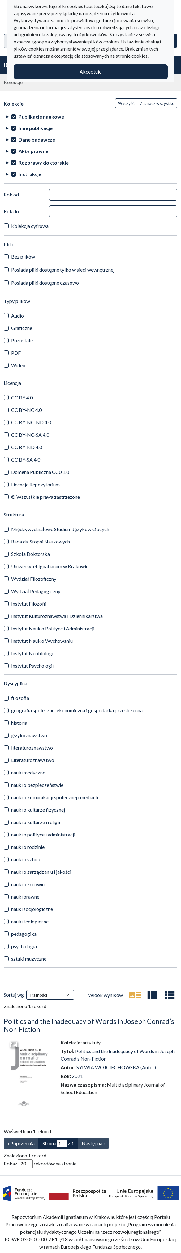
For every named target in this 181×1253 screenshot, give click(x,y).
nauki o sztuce (26, 859)
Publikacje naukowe (41, 116)
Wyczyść (126, 103)
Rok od (11, 194)
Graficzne (21, 328)
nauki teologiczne (30, 921)
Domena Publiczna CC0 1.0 (40, 472)
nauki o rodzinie (28, 847)
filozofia (20, 698)
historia (19, 723)
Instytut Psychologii (32, 666)
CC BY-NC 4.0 (26, 410)
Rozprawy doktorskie (44, 162)
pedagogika (24, 934)
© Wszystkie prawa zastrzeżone (45, 497)
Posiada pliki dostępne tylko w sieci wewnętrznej (62, 270)
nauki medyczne (28, 772)
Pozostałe (22, 340)
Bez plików (23, 256)
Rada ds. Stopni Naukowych (40, 541)
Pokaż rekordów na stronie (40, 1163)
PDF (16, 353)
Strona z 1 (58, 1143)
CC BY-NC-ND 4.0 (31, 422)
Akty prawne (33, 151)
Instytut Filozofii (28, 603)
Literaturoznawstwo (32, 760)
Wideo (18, 365)
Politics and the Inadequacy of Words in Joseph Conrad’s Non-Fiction (89, 1025)
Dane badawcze (37, 139)
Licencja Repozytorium (35, 484)
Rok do (11, 211)
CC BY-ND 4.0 (26, 447)
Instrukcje (30, 174)
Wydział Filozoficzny (33, 579)
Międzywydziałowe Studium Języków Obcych (60, 529)
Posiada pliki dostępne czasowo (45, 283)
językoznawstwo (29, 735)
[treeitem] (90, 116)
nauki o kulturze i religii (35, 822)
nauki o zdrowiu (28, 884)
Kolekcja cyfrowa (30, 226)
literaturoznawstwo (32, 747)
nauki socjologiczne (32, 909)
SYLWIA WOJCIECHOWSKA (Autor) (116, 1067)
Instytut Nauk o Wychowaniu (42, 641)
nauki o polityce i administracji (43, 834)
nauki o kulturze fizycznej (38, 810)
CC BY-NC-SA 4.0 (30, 435)
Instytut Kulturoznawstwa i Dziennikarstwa (57, 616)
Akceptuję (90, 71)
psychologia (24, 946)
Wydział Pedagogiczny (35, 591)
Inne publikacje (36, 128)
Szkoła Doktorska (30, 554)
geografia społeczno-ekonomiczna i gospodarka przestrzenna (77, 710)
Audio (17, 315)
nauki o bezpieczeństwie (37, 785)
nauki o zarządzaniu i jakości (41, 872)
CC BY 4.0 (22, 397)
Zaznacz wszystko (157, 103)
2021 (77, 1076)
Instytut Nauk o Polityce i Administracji (52, 628)
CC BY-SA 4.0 (25, 459)
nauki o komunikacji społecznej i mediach (54, 797)
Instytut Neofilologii (32, 653)
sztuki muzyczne (28, 959)
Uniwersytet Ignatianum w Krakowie (49, 566)
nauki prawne (25, 896)
